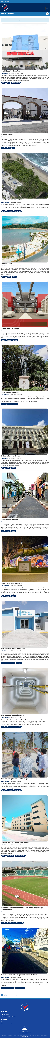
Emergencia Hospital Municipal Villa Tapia (13, 648)
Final (16, 995)
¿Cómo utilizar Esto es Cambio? (8, 1016)
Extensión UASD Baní (7, 134)
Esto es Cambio (5, 1014)
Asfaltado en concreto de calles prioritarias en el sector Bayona (19, 975)
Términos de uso (5, 1021)
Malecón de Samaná (6, 263)
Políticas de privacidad (6, 1023)
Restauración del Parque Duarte (10, 392)
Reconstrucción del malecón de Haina (12, 200)
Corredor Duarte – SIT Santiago (10, 328)
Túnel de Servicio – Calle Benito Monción (12, 715)
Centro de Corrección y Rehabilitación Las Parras (15, 842)
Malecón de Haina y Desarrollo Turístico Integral (14, 779)
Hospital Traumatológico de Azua (10, 71)
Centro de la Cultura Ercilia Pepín (10, 456)
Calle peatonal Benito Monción (9, 519)
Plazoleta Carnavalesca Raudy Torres (11, 583)
